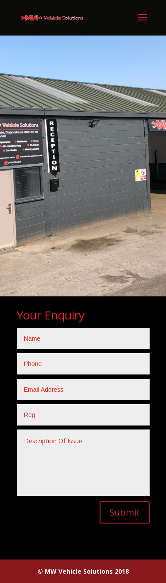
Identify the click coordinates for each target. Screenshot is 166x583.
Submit (124, 512)
